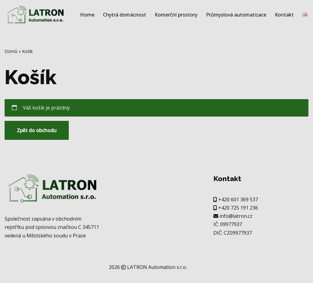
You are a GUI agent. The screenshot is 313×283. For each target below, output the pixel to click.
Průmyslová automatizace (236, 14)
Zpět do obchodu (37, 130)
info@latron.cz (235, 216)
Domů (11, 51)
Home (87, 14)
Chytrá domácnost (124, 14)
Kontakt (284, 14)
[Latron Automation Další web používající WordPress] (35, 15)
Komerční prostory (176, 14)
